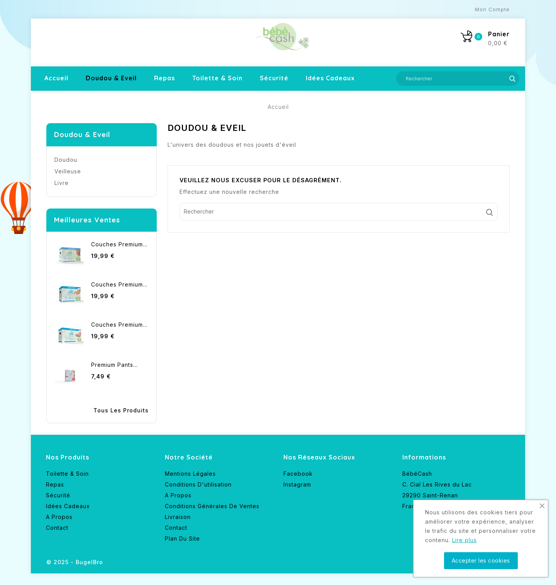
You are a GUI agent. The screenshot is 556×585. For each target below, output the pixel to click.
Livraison (178, 517)
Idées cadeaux (330, 78)
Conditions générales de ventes (212, 506)
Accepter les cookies (481, 560)
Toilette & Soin (217, 78)
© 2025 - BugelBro (74, 562)
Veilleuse (67, 171)
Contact (57, 527)
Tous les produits (121, 410)
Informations (424, 457)
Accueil (56, 78)
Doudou (65, 159)
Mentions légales (190, 473)
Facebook (298, 473)
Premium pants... (114, 364)
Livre (61, 183)
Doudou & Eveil (111, 78)
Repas (164, 78)
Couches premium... (119, 244)
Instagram (297, 484)
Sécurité (274, 78)
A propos (59, 517)
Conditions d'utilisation (198, 484)
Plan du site (182, 538)
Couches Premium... (119, 284)
